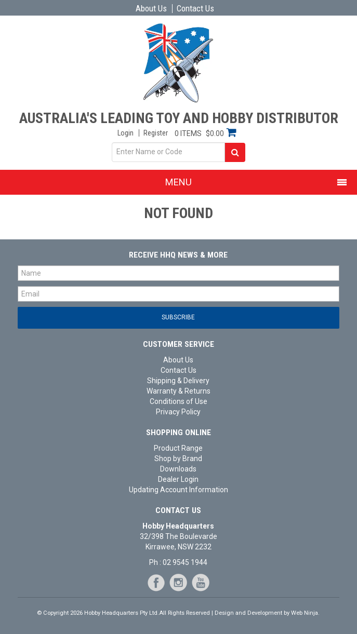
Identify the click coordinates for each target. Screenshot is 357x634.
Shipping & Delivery (178, 380)
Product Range (178, 448)
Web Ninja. (305, 613)
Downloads (178, 469)
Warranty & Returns (178, 391)
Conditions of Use (178, 401)
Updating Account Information (178, 489)
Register (155, 133)
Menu (178, 182)
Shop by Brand (178, 458)
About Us (151, 8)
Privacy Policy (178, 412)
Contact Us (195, 8)
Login (125, 133)
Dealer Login (178, 479)
